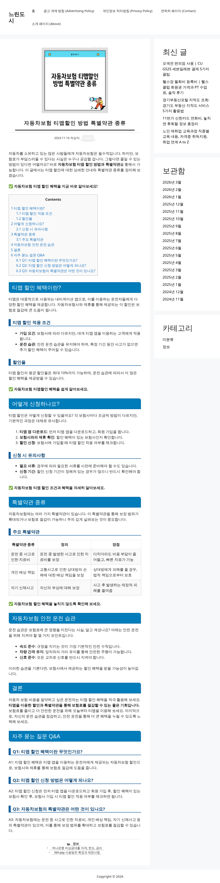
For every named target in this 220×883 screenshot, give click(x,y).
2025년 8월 (172, 233)
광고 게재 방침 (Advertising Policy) (69, 11)
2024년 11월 (173, 299)
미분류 (168, 339)
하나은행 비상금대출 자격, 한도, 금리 (77, 848)
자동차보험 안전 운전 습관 (32, 244)
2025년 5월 (172, 255)
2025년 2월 (172, 277)
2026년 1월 (172, 196)
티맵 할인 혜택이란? (28, 208)
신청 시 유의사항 (32, 229)
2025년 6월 (172, 247)
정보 (76, 844)
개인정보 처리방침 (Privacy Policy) (127, 11)
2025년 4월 (172, 262)
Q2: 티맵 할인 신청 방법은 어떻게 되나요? (51, 265)
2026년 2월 (172, 189)
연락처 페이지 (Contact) (178, 11)
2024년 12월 (173, 291)
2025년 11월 (173, 211)
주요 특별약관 (29, 239)
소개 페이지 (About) (46, 23)
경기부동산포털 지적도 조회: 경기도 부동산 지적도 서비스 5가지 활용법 (186, 105)
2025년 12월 (173, 204)
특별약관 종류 (23, 234)
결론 (16, 250)
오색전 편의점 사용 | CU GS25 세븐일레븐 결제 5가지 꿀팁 (186, 69)
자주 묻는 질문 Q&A (28, 255)
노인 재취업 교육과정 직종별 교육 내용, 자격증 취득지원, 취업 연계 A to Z (186, 136)
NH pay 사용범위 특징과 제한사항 (77, 852)
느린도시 (17, 17)
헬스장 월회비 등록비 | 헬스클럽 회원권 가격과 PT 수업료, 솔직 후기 (186, 87)
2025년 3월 (172, 269)
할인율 (24, 218)
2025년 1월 (172, 284)
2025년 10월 (173, 218)
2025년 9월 (172, 225)
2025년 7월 (172, 240)
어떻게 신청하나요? (27, 223)
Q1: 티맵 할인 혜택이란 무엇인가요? (46, 260)
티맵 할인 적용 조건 (34, 213)
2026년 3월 (172, 182)
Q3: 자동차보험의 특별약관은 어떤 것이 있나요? (55, 270)
